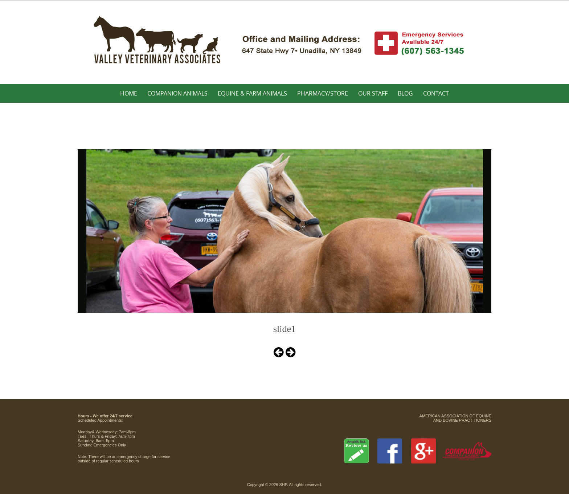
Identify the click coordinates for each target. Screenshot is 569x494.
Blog (405, 93)
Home (128, 93)
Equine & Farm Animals (252, 93)
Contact (436, 93)
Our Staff (373, 93)
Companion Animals (177, 93)
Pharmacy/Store (322, 93)
